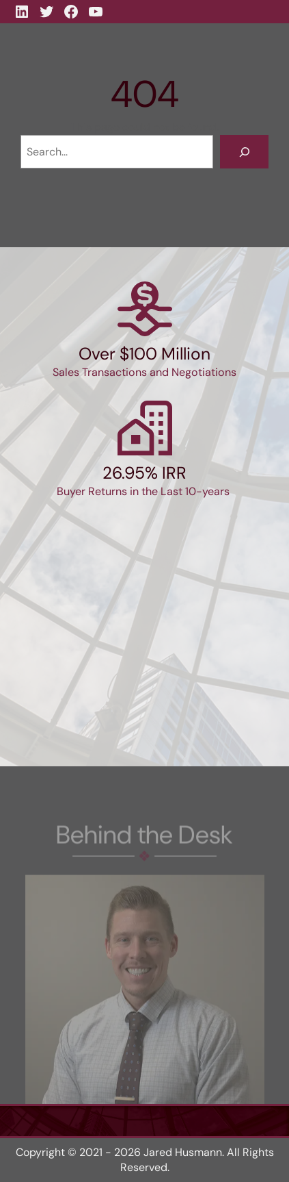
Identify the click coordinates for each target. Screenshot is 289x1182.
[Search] (244, 151)
